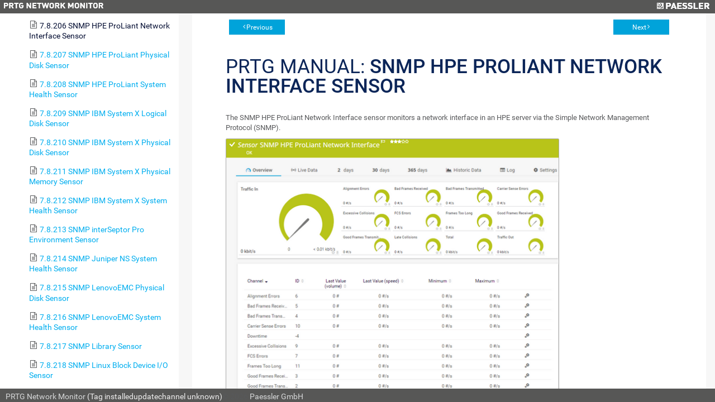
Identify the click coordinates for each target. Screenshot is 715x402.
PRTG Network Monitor (45, 396)
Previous (259, 27)
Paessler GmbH (276, 396)
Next (639, 27)
